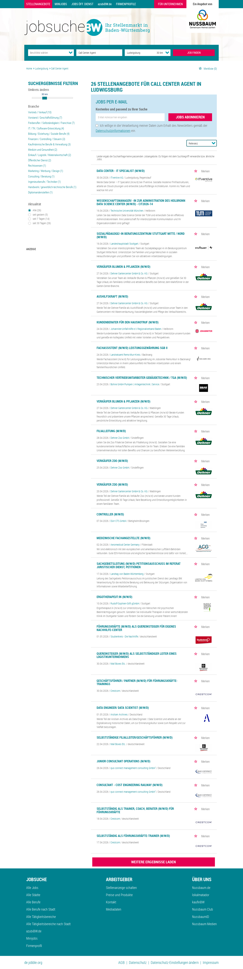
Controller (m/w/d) (110, 514)
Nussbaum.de (201, 887)
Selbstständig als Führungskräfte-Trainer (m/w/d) (133, 836)
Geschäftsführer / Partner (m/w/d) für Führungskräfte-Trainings (137, 682)
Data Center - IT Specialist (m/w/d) (121, 171)
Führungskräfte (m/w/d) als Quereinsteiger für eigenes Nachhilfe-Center (136, 628)
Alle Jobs (32, 887)
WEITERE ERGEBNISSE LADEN (153, 861)
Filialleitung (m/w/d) (111, 431)
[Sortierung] (198, 143)
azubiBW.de (105, 4)
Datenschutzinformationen (113, 130)
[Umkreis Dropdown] (167, 52)
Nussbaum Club (202, 909)
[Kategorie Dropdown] (70, 52)
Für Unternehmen (170, 4)
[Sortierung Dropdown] (213, 143)
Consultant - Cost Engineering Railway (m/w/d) (130, 785)
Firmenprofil (34, 945)
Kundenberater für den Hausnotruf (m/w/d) (128, 322)
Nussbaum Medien (204, 924)
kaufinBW (198, 902)
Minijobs (61, 4)
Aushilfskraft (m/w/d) (112, 296)
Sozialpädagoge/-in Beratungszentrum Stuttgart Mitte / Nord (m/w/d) (141, 235)
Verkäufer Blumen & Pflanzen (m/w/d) (123, 267)
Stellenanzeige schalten (121, 887)
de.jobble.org (33, 962)
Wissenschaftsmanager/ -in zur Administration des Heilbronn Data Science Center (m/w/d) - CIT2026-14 (141, 202)
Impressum (211, 962)
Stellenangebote (38, 4)
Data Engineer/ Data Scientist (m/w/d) (123, 708)
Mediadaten (113, 909)
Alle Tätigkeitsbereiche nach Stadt (48, 924)
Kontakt (111, 902)
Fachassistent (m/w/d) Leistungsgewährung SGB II (132, 348)
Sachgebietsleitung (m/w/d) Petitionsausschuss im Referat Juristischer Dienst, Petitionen (139, 565)
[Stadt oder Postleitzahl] (137, 52)
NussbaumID (200, 916)
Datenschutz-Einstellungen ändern (175, 962)
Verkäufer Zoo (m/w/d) (112, 461)
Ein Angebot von (202, 4)
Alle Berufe (33, 902)
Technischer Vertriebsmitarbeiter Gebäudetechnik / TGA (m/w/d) (142, 378)
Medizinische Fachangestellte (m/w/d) (123, 538)
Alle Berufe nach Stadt (40, 909)
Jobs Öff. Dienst (82, 4)
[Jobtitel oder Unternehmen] (99, 52)
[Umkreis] (156, 52)
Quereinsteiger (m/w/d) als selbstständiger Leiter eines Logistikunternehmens (137, 655)
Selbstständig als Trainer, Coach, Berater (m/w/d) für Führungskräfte (135, 810)
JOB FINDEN (194, 52)
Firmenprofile (126, 4)
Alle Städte (33, 895)
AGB (121, 962)
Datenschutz (138, 962)
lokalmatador (200, 895)
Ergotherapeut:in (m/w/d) (114, 597)
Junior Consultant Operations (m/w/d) (123, 761)
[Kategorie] (47, 52)
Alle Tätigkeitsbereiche (41, 916)
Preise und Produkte (119, 895)
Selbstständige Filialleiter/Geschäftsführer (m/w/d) (135, 737)
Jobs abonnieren (190, 117)
